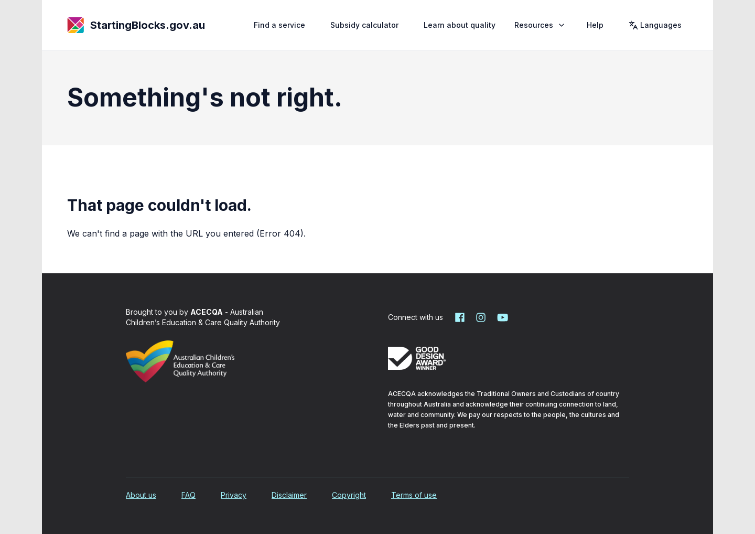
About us (141, 494)
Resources (541, 24)
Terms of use (414, 494)
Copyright (349, 494)
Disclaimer (289, 494)
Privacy (233, 494)
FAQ (188, 494)
